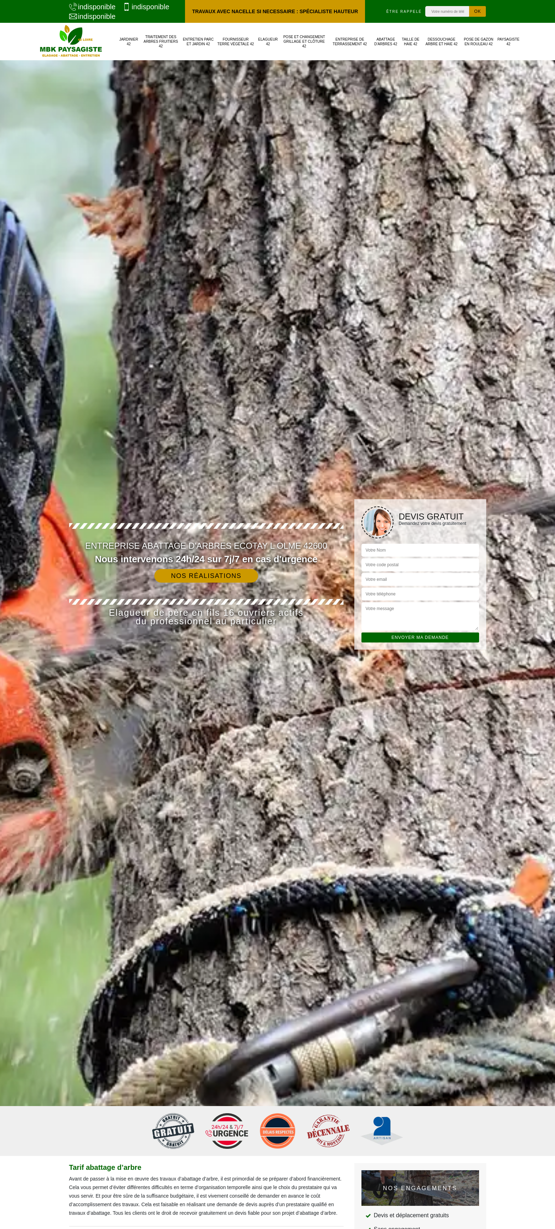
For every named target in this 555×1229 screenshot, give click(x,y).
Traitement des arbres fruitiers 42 (161, 41)
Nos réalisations (206, 575)
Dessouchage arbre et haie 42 (442, 41)
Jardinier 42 (128, 41)
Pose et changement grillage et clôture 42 (304, 41)
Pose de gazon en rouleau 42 (478, 41)
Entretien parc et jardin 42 (198, 41)
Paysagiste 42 (508, 41)
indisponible (92, 7)
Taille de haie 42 (410, 41)
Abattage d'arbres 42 (385, 41)
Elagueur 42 (268, 41)
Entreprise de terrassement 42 (350, 41)
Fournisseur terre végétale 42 (235, 41)
